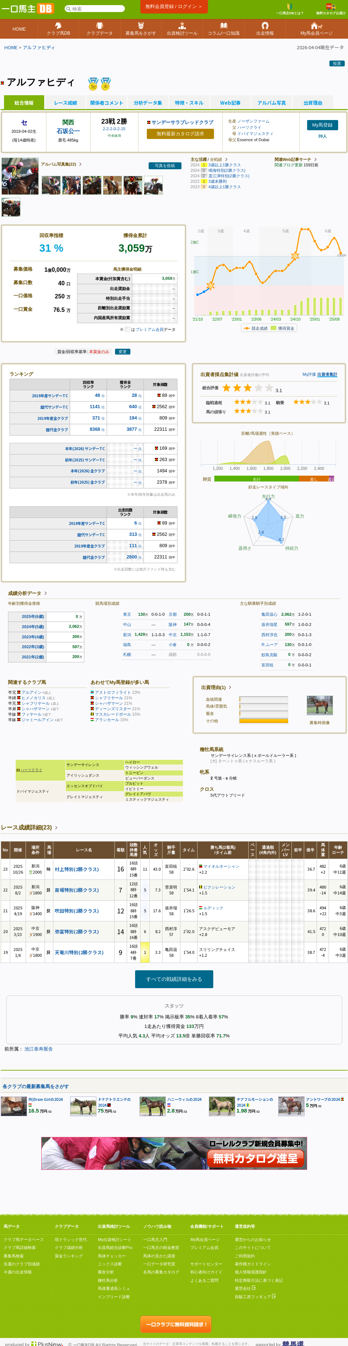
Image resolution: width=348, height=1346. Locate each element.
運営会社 (245, 1288)
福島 (127, 644)
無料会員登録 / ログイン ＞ (174, 6)
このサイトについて (253, 1247)
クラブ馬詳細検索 (20, 1247)
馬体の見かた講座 (159, 1256)
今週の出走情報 (18, 1272)
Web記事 (230, 103)
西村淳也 (269, 635)
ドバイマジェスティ (255, 133)
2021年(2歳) (33, 657)
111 (133, 545)
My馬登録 (322, 125)
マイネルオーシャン (221, 866)
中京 (173, 635)
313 (133, 534)
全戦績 (216, 159)
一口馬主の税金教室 (161, 1247)
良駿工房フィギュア (255, 1297)
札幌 (127, 654)
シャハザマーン (36, 709)
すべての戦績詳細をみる (174, 979)
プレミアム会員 (149, 329)
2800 (132, 557)
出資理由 (312, 103)
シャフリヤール (36, 703)
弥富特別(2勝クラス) (77, 931)
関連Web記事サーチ (293, 159)
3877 (132, 429)
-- (135, 448)
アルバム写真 (271, 103)
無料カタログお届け (331, 9)
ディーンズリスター (113, 709)
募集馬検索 (14, 1256)
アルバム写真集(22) (58, 164)
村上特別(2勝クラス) (77, 869)
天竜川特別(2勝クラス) (79, 952)
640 (133, 406)
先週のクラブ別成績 (22, 1264)
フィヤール (32, 714)
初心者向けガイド (206, 1272)
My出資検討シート (114, 1239)
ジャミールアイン (38, 720)
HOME (11, 47)
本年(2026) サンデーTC (85, 448)
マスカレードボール (113, 714)
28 (134, 395)
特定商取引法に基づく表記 (259, 1280)
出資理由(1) (213, 687)
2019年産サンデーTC (50, 395)
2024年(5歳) (33, 626)
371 (96, 418)
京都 (173, 614)
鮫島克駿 (269, 655)
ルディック (213, 908)
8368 (95, 429)
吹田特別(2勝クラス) (77, 910)
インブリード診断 (114, 1297)
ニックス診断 (110, 1264)
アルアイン (32, 692)
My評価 (309, 374)
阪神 (173, 624)
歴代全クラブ (57, 429)
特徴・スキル (189, 103)
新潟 (127, 635)
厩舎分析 (106, 1272)
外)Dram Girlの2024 (45, 1099)
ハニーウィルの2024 (184, 1099)
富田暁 (267, 665)
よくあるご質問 (204, 1280)
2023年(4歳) (33, 637)
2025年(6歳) (33, 616)
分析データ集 (148, 103)
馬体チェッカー (112, 1256)
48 (97, 395)
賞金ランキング (69, 1256)
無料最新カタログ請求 (180, 133)
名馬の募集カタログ (161, 1272)
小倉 (173, 644)
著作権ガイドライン (253, 1264)
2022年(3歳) (33, 647)
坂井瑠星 (269, 624)
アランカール (107, 720)
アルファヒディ (39, 47)
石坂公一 (68, 131)
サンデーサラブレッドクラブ (182, 122)
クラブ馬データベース (24, 1239)
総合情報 (24, 103)
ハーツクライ (249, 127)
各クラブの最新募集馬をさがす (36, 1086)
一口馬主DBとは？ (290, 9)
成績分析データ (24, 593)
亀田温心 (269, 614)
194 (133, 418)
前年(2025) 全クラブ (87, 482)
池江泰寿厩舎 (38, 1049)
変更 (123, 351)
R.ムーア (269, 644)
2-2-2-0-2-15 (114, 129)
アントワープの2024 (323, 1099)
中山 (127, 624)
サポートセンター (206, 1264)
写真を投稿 (165, 165)
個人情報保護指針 (251, 1272)
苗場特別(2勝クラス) (77, 889)
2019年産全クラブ (52, 418)
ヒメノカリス (34, 698)
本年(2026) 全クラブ (87, 470)
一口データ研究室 (159, 1264)
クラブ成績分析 (69, 1247)
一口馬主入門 (155, 1239)
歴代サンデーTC (54, 407)
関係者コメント (106, 103)
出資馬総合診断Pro (115, 1247)
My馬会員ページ (205, 1239)
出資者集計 (327, 374)
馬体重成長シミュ (114, 1288)
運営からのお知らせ (253, 1239)
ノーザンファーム (253, 121)
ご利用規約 (245, 1256)
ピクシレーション (219, 887)
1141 (95, 406)
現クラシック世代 (71, 1239)
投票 (337, 63)
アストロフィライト (113, 692)
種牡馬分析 (108, 1280)
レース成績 (65, 103)
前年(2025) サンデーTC (85, 460)
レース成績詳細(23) (26, 827)
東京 (127, 614)
